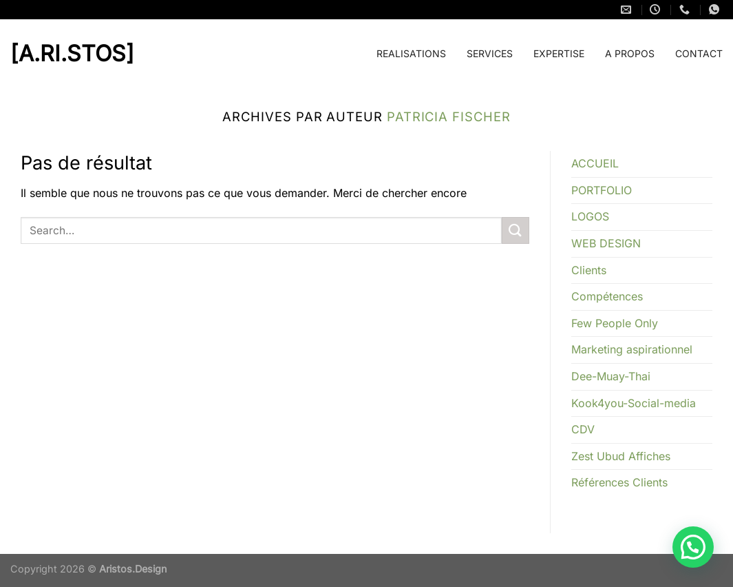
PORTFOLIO (601, 190)
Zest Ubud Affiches (620, 456)
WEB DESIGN (606, 243)
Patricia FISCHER (449, 116)
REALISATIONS (411, 53)
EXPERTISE (558, 53)
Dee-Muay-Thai (610, 376)
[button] (693, 547)
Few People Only (614, 323)
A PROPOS (630, 53)
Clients (588, 270)
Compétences (607, 296)
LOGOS (590, 216)
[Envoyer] (515, 230)
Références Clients (619, 482)
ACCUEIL (595, 163)
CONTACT (699, 53)
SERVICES (490, 53)
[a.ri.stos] (44, 54)
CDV (583, 429)
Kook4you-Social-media (633, 403)
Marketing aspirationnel (631, 349)
